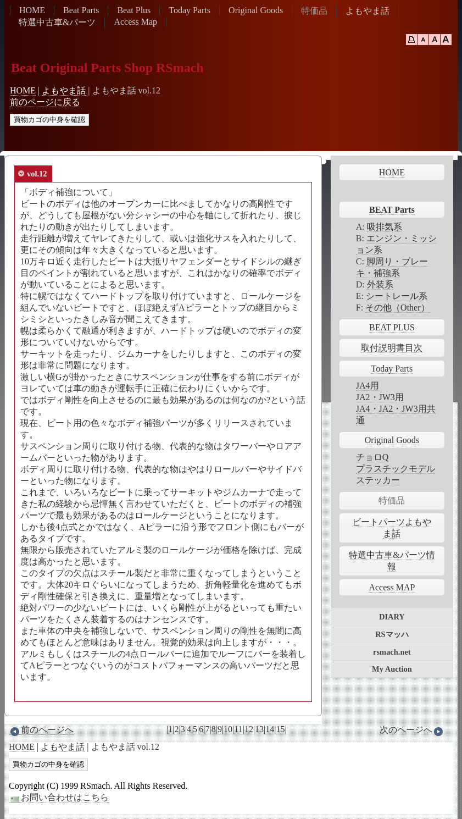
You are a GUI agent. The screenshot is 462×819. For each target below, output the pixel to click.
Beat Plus (134, 10)
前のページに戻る (45, 102)
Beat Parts (81, 10)
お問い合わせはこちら (59, 798)
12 (248, 729)
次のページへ (412, 730)
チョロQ (372, 457)
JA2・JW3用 (380, 397)
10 (228, 729)
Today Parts (189, 10)
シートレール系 (396, 296)
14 (269, 729)
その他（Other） (397, 307)
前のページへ (41, 730)
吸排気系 (384, 226)
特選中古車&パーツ (57, 22)
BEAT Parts (392, 209)
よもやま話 (367, 10)
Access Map (135, 21)
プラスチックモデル (395, 468)
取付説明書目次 (391, 347)
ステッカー (378, 480)
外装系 (380, 284)
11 (238, 729)
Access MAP (392, 587)
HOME (32, 10)
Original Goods (256, 10)
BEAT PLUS (392, 327)
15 (280, 729)
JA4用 (367, 385)
